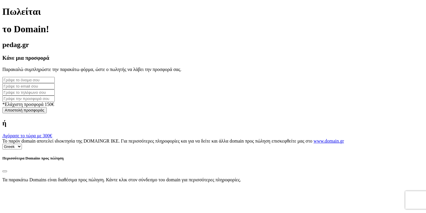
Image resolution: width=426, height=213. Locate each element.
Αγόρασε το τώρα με (27, 135)
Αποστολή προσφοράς (24, 110)
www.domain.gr (329, 140)
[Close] (4, 171)
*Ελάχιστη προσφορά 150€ (28, 104)
